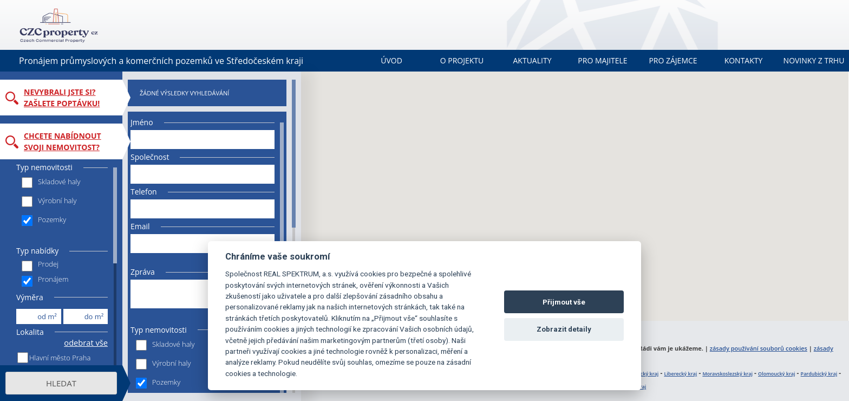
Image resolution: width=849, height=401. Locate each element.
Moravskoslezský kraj (727, 373)
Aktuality (532, 60)
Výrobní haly (49, 201)
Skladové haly (51, 182)
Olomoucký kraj (776, 373)
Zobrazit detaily (564, 329)
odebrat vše (86, 342)
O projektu (462, 60)
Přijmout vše (564, 302)
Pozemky (44, 220)
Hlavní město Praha (59, 358)
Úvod (391, 60)
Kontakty (743, 60)
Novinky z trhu (814, 60)
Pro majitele (602, 60)
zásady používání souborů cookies (758, 348)
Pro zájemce (673, 60)
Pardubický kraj (819, 373)
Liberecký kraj (680, 373)
